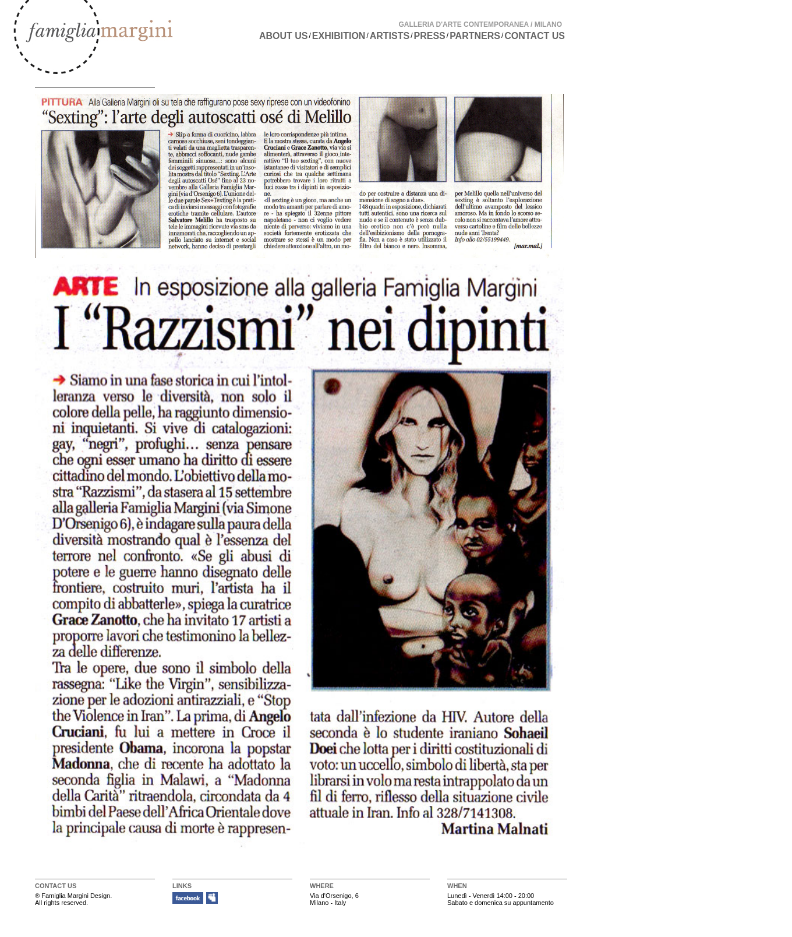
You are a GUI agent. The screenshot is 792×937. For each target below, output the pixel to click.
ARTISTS (389, 36)
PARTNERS (475, 36)
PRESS (430, 36)
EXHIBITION (339, 36)
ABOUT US (283, 36)
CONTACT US (534, 36)
